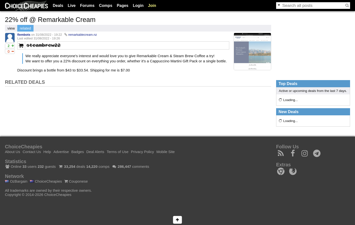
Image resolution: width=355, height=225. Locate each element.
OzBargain (16, 181)
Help (47, 152)
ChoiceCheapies (46, 181)
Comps (105, 5)
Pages (122, 5)
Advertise (61, 152)
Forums (87, 5)
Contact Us (32, 152)
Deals (58, 5)
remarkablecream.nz (82, 34)
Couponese (76, 181)
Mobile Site (165, 152)
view (11, 28)
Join (152, 5)
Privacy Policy (142, 152)
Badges (77, 152)
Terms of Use (117, 152)
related (25, 28)
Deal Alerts (95, 152)
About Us (12, 152)
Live (72, 5)
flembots (23, 34)
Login (138, 5)
